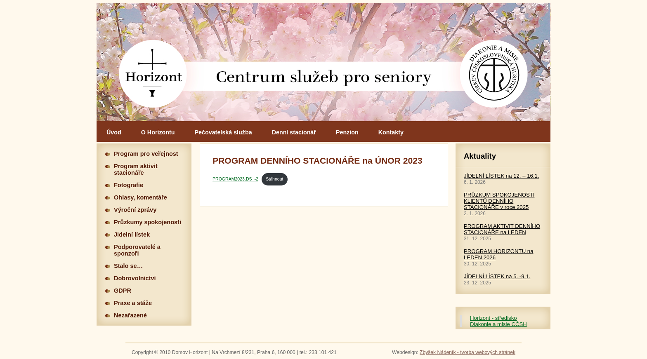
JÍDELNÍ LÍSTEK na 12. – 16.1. (501, 176)
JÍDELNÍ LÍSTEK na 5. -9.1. (497, 276)
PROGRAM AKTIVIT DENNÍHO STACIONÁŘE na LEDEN (502, 229)
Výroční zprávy (135, 209)
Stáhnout (274, 178)
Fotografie (128, 185)
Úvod (113, 132)
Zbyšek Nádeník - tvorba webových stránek (467, 352)
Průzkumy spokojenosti (147, 222)
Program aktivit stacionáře (136, 169)
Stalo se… (128, 266)
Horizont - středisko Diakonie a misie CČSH (498, 321)
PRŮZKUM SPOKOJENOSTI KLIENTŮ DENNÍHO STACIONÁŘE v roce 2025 (499, 201)
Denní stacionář (294, 132)
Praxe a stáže (133, 303)
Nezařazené (130, 315)
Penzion (347, 132)
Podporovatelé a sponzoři (137, 250)
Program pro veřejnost (146, 153)
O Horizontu (158, 132)
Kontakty (391, 132)
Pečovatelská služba (223, 132)
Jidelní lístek (132, 234)
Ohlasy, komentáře (140, 197)
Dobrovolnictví (135, 278)
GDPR (122, 290)
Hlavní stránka (323, 62)
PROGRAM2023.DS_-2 (235, 178)
